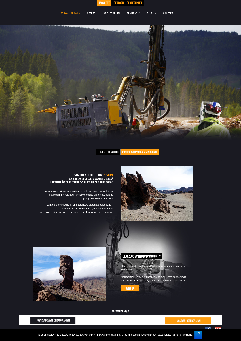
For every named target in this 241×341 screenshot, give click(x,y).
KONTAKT (168, 13)
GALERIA (151, 13)
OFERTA (91, 13)
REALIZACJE (133, 13)
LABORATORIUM (111, 13)
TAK (198, 333)
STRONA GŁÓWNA (70, 13)
